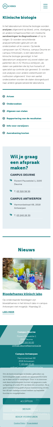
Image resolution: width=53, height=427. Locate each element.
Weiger (26, 409)
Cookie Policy (19, 423)
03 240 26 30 (23, 215)
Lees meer (8, 312)
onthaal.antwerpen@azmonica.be (26, 367)
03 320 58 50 (23, 191)
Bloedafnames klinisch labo (22, 294)
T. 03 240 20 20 (26, 364)
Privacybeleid (32, 423)
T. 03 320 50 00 (26, 342)
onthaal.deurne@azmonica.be (26, 345)
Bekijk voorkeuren (26, 417)
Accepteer (26, 401)
